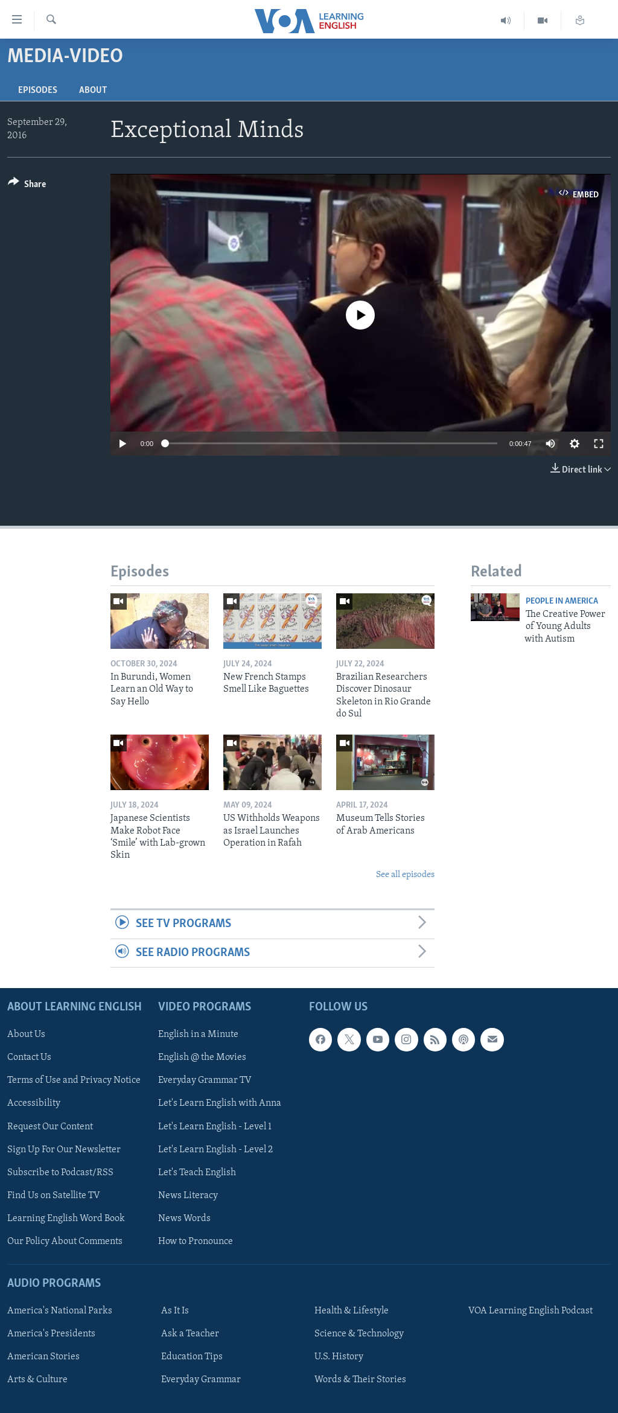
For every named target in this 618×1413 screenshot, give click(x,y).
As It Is (175, 1311)
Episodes (37, 90)
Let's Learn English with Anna (219, 1103)
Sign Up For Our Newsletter (64, 1150)
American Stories (43, 1357)
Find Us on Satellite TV (53, 1196)
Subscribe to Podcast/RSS (60, 1173)
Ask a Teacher (190, 1334)
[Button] (27, 186)
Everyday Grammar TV (205, 1080)
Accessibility (33, 1103)
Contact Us (29, 1057)
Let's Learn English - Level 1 (215, 1126)
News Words (184, 1218)
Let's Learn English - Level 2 (215, 1150)
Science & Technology (359, 1334)
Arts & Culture (37, 1380)
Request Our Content (50, 1126)
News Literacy (188, 1196)
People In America (562, 601)
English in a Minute (198, 1034)
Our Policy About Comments (65, 1241)
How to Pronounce (195, 1241)
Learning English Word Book (66, 1218)
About (93, 90)
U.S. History (338, 1357)
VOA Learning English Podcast (530, 1311)
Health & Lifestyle (351, 1311)
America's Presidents (51, 1334)
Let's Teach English (197, 1173)
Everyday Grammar (201, 1380)
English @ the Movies (202, 1057)
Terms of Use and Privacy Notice (74, 1080)
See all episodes (405, 874)
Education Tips (192, 1357)
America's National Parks (59, 1311)
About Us (26, 1034)
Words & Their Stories (360, 1380)
